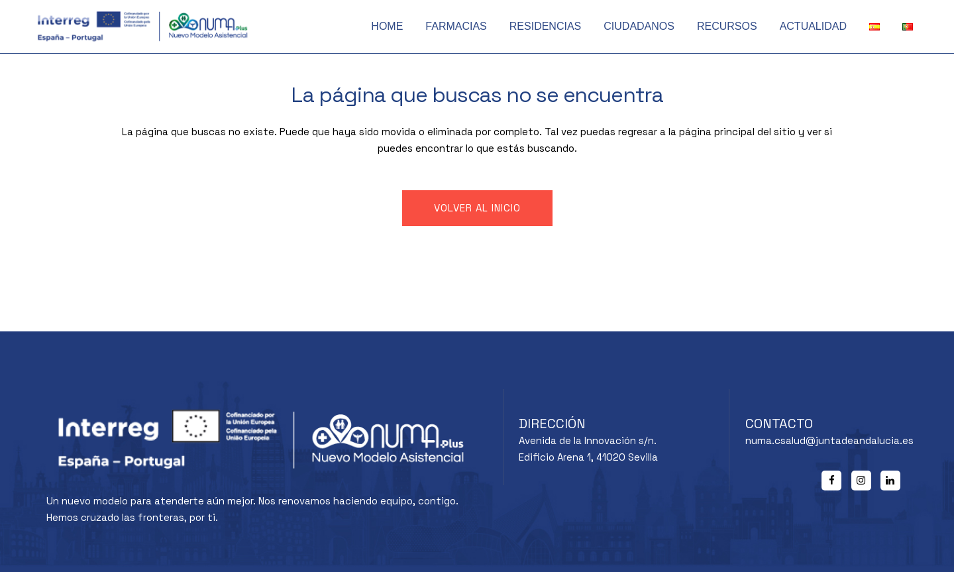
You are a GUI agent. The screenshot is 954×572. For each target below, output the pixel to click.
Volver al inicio (477, 207)
